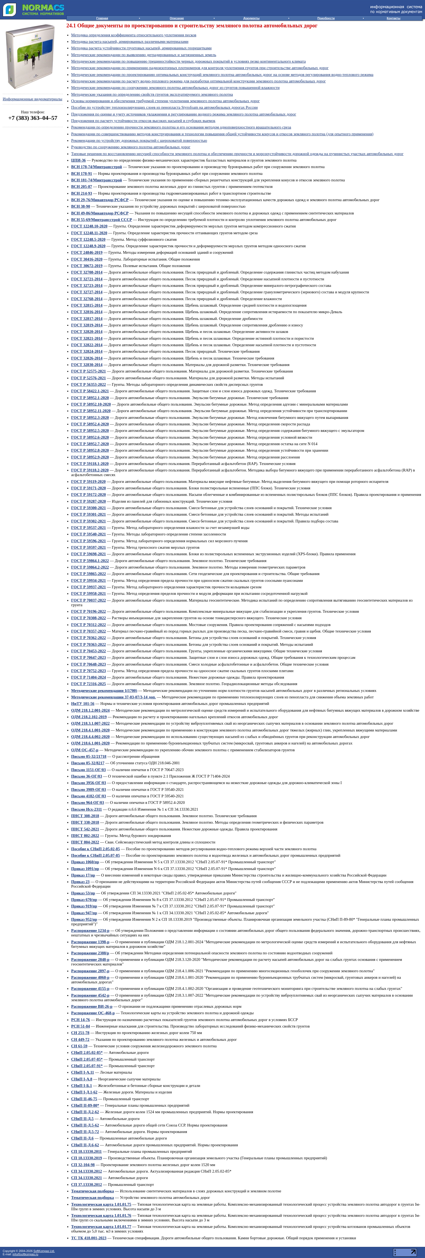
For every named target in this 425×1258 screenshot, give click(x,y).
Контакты (393, 18)
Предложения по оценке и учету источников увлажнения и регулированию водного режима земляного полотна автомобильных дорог (183, 114)
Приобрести (326, 18)
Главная (102, 18)
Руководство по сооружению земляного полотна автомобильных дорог (131, 147)
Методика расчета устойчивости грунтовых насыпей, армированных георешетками (141, 48)
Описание (177, 18)
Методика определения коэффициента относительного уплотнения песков (134, 35)
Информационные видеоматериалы (32, 99)
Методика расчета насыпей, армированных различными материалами (129, 41)
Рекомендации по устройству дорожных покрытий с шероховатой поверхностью (139, 140)
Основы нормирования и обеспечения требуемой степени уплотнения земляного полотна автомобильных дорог (165, 101)
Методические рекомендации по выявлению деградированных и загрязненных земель (143, 55)
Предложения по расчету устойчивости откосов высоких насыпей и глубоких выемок (143, 120)
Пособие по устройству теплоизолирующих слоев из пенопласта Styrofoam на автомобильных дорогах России (164, 107)
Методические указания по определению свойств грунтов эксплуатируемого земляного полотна (152, 94)
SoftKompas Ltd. (44, 1251)
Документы (251, 18)
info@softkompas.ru (25, 1254)
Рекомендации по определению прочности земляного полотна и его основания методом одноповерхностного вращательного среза (181, 127)
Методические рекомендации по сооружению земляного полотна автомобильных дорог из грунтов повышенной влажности (175, 87)
